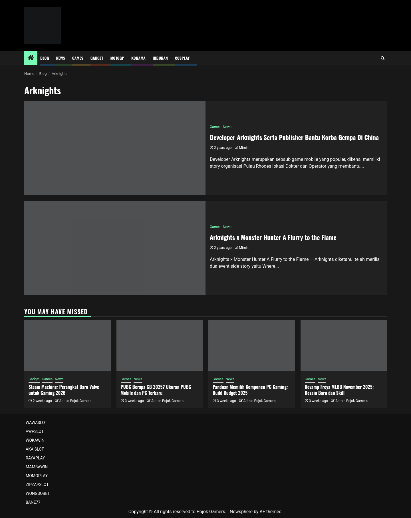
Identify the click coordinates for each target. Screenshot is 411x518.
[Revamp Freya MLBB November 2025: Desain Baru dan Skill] (344, 345)
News (60, 58)
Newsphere (241, 511)
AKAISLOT (35, 449)
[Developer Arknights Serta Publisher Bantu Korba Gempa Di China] (115, 148)
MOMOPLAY (37, 475)
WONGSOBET (38, 493)
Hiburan (160, 58)
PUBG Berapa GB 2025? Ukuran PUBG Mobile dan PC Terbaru (156, 389)
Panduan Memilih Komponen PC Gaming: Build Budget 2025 (250, 389)
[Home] (31, 58)
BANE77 (33, 502)
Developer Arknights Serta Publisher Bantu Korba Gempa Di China (294, 137)
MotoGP (117, 58)
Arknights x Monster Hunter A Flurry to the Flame (273, 237)
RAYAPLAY (35, 458)
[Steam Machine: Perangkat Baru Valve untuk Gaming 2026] (67, 345)
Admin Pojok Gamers (75, 401)
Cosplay (182, 58)
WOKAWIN (35, 440)
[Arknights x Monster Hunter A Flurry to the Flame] (115, 248)
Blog (44, 58)
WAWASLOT (36, 422)
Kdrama (138, 58)
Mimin (244, 148)
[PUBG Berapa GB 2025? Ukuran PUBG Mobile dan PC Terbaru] (159, 345)
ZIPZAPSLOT (37, 484)
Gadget (96, 58)
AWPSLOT (35, 431)
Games (77, 58)
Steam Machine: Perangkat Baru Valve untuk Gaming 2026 (64, 389)
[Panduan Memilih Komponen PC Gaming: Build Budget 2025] (251, 345)
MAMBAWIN (37, 467)
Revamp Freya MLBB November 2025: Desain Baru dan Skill (339, 389)
